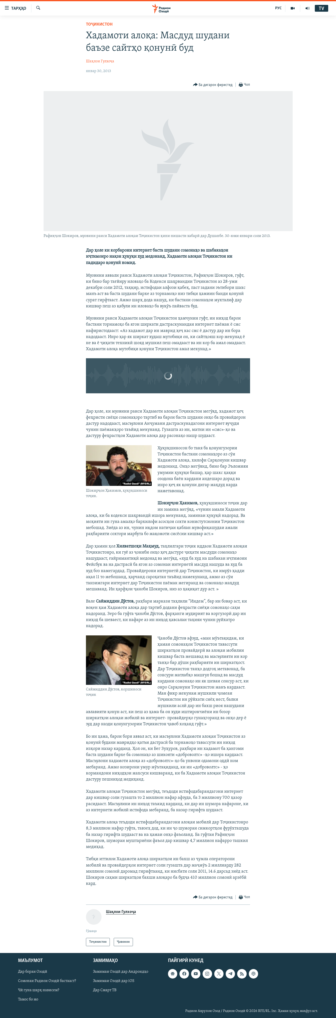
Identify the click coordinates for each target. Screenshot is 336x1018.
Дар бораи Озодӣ (32, 972)
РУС (278, 8)
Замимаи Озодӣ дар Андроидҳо (120, 972)
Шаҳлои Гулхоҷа (100, 61)
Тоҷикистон (99, 24)
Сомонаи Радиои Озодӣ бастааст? (47, 981)
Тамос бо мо (28, 1000)
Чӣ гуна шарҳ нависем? (38, 990)
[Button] (213, 85)
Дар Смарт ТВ (104, 990)
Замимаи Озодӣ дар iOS (113, 981)
